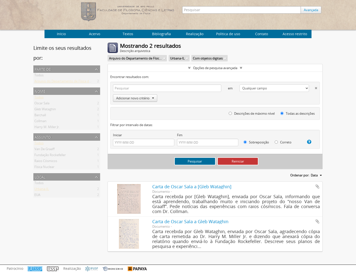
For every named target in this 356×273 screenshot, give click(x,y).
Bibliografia (161, 33)
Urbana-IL (41, 190)
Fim (179, 135)
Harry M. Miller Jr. (47, 128)
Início (61, 33)
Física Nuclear (44, 167)
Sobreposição (256, 142)
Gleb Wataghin (45, 110)
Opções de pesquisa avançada (215, 68)
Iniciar (117, 135)
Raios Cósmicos (45, 162)
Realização (194, 33)
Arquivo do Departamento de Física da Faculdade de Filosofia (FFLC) (84, 82)
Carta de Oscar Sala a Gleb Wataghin (190, 221)
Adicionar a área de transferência (317, 186)
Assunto (43, 136)
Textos (128, 33)
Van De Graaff (44, 150)
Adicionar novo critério (135, 98)
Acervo (94, 33)
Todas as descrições (297, 113)
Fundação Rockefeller (50, 156)
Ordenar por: (299, 175)
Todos (39, 76)
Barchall (40, 116)
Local (40, 176)
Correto (283, 142)
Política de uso (228, 33)
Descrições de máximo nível (252, 113)
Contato (261, 33)
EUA (37, 195)
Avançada (311, 10)
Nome (40, 90)
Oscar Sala (41, 104)
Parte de (43, 68)
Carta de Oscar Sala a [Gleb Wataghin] (191, 187)
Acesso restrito (295, 33)
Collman (40, 122)
